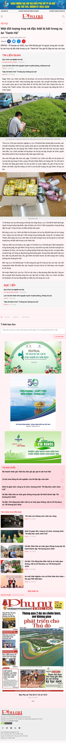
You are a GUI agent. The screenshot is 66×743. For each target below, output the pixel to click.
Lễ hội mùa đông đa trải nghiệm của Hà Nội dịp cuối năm (25, 479)
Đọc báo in (4, 11)
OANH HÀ (16, 317)
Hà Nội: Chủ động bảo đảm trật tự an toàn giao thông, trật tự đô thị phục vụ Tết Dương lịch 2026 (44, 563)
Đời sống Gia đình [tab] (18, 595)
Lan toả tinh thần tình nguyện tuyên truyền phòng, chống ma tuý (26, 66)
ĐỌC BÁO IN (33, 591)
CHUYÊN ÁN (25, 317)
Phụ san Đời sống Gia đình (9, 62)
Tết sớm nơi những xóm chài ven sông (40, 516)
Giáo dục (4, 74)
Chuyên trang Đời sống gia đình (28, 11)
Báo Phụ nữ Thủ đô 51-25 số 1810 (33, 695)
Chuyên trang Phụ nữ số (57, 11)
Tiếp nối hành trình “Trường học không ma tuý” (19, 72)
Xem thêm (33, 704)
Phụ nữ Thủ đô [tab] (6, 595)
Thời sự (4, 68)
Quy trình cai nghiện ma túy (12, 59)
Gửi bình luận (59, 336)
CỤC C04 (7, 317)
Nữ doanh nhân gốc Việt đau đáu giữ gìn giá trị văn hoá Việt (26, 472)
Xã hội (4, 23)
